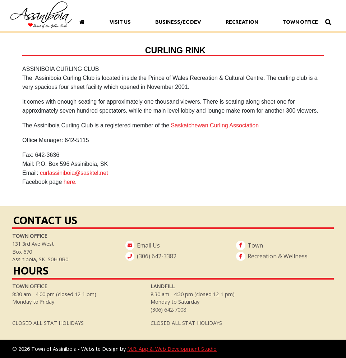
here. (71, 182)
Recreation (242, 22)
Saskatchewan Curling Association (215, 125)
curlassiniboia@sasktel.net (74, 173)
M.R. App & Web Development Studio (172, 348)
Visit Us (120, 22)
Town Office (300, 22)
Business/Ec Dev (178, 22)
